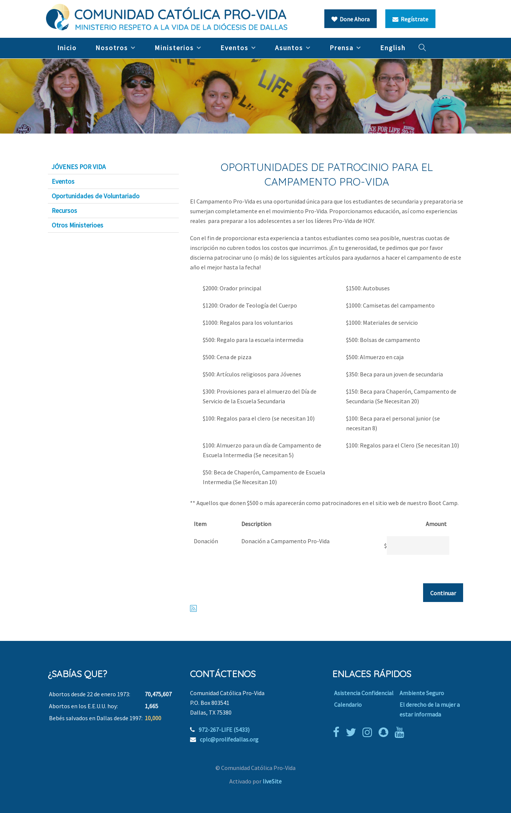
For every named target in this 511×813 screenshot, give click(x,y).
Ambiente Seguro (422, 693)
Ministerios (174, 47)
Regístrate (410, 19)
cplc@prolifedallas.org (229, 739)
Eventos (234, 47)
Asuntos (289, 47)
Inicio (67, 47)
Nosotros (111, 47)
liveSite (272, 781)
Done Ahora (350, 19)
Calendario (348, 704)
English (393, 47)
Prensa (342, 47)
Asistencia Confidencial (364, 693)
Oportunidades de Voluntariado (96, 196)
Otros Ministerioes (77, 225)
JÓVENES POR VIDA (79, 167)
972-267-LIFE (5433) (224, 729)
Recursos (64, 211)
